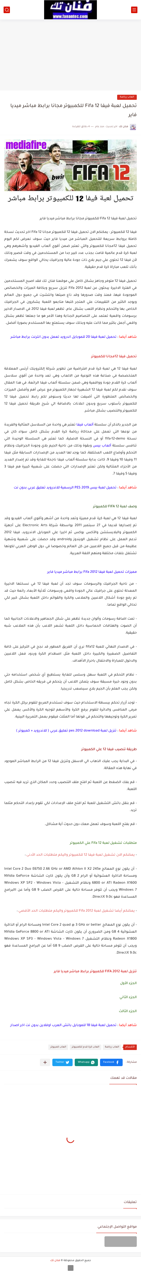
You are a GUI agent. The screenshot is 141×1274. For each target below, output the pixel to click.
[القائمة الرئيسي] (134, 10)
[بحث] (7, 10)
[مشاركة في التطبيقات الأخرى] (45, 1062)
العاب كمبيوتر (58, 1047)
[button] (111, 1062)
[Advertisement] (70, 53)
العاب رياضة (127, 97)
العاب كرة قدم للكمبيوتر (85, 1047)
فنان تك (55, 1260)
